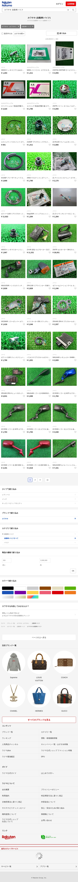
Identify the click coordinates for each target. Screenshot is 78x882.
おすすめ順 (19, 33)
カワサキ (39, 519)
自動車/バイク (27, 26)
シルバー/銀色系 (13, 597)
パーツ (3, 67)
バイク (40, 542)
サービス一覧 (6, 866)
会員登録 (70, 4)
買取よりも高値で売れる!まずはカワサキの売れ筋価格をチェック (39, 614)
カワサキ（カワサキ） (10, 26)
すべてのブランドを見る (39, 720)
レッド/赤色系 (63, 593)
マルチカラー (38, 597)
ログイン (59, 4)
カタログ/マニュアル (33, 67)
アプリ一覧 (44, 866)
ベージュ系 (63, 588)
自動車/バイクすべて (40, 538)
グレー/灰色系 (38, 588)
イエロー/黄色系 (38, 593)
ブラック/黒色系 (13, 588)
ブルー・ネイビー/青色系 (13, 593)
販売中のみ (7, 33)
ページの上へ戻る (39, 637)
